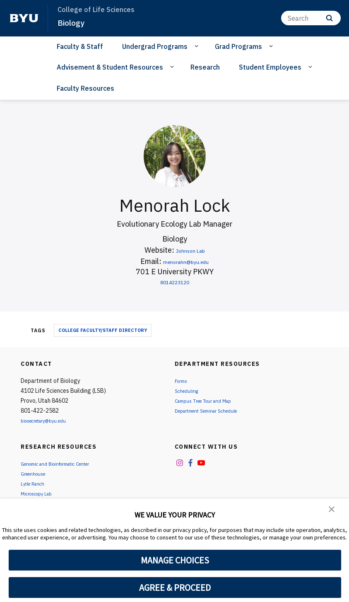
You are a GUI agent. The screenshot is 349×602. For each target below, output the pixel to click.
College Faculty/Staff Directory (102, 330)
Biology (73, 22)
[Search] (311, 18)
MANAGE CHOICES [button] (175, 560)
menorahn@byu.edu (186, 261)
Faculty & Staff (80, 46)
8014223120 (174, 281)
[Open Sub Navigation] (198, 46)
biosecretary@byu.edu (50, 420)
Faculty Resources (85, 88)
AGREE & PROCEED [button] (175, 587)
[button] (332, 510)
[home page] (24, 18)
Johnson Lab (190, 250)
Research (205, 67)
